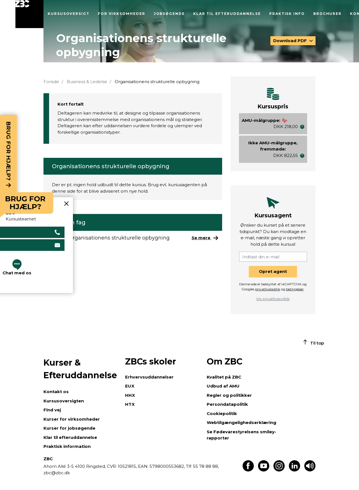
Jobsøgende (169, 14)
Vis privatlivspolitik (273, 299)
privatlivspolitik (267, 289)
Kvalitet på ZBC (224, 377)
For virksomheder (121, 14)
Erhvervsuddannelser (149, 377)
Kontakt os (56, 391)
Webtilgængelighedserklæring (241, 422)
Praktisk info (287, 14)
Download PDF (290, 40)
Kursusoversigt (68, 14)
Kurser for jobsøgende (69, 428)
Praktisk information (67, 446)
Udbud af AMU (223, 386)
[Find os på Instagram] (279, 470)
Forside (51, 81)
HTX (130, 404)
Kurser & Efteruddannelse (80, 368)
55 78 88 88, (205, 466)
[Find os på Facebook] (248, 470)
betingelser (295, 289)
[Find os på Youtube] (263, 470)
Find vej (52, 409)
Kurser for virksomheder (71, 419)
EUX (129, 386)
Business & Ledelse (87, 81)
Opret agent (273, 271)
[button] (302, 127)
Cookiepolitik (222, 413)
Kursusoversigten (63, 401)
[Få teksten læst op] (310, 470)
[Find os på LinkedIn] (294, 470)
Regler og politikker (229, 395)
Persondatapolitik (227, 404)
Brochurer (327, 14)
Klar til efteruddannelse (227, 14)
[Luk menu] (29, 14)
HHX (130, 395)
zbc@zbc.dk (56, 472)
